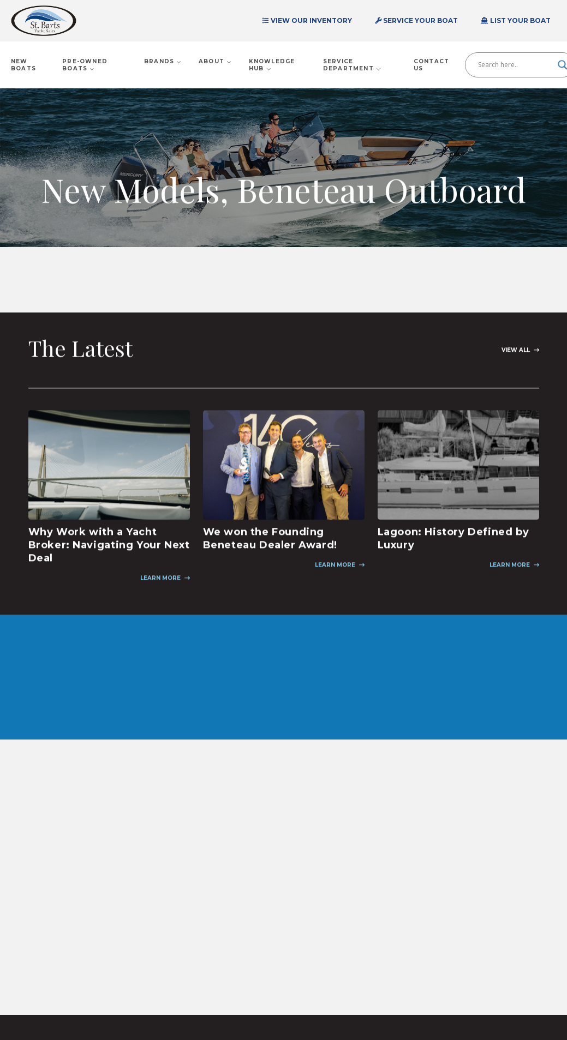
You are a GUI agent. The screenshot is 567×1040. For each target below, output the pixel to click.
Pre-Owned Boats (85, 65)
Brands (163, 61)
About (215, 61)
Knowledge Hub (272, 65)
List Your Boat (516, 20)
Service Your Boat (416, 20)
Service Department (352, 65)
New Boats (23, 65)
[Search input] (515, 65)
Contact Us (431, 65)
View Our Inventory (307, 20)
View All (516, 352)
